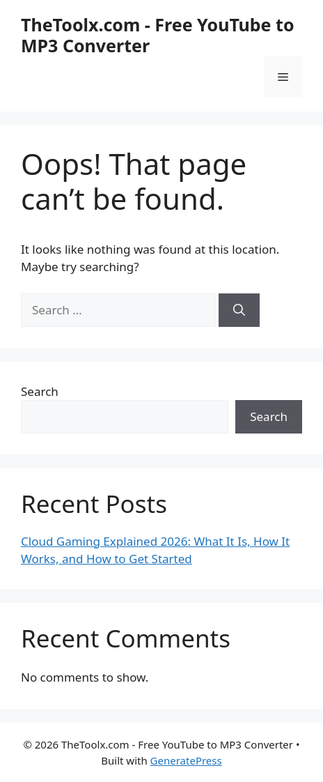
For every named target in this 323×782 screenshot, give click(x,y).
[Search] (239, 310)
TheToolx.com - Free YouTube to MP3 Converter (157, 35)
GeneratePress (186, 760)
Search (39, 391)
